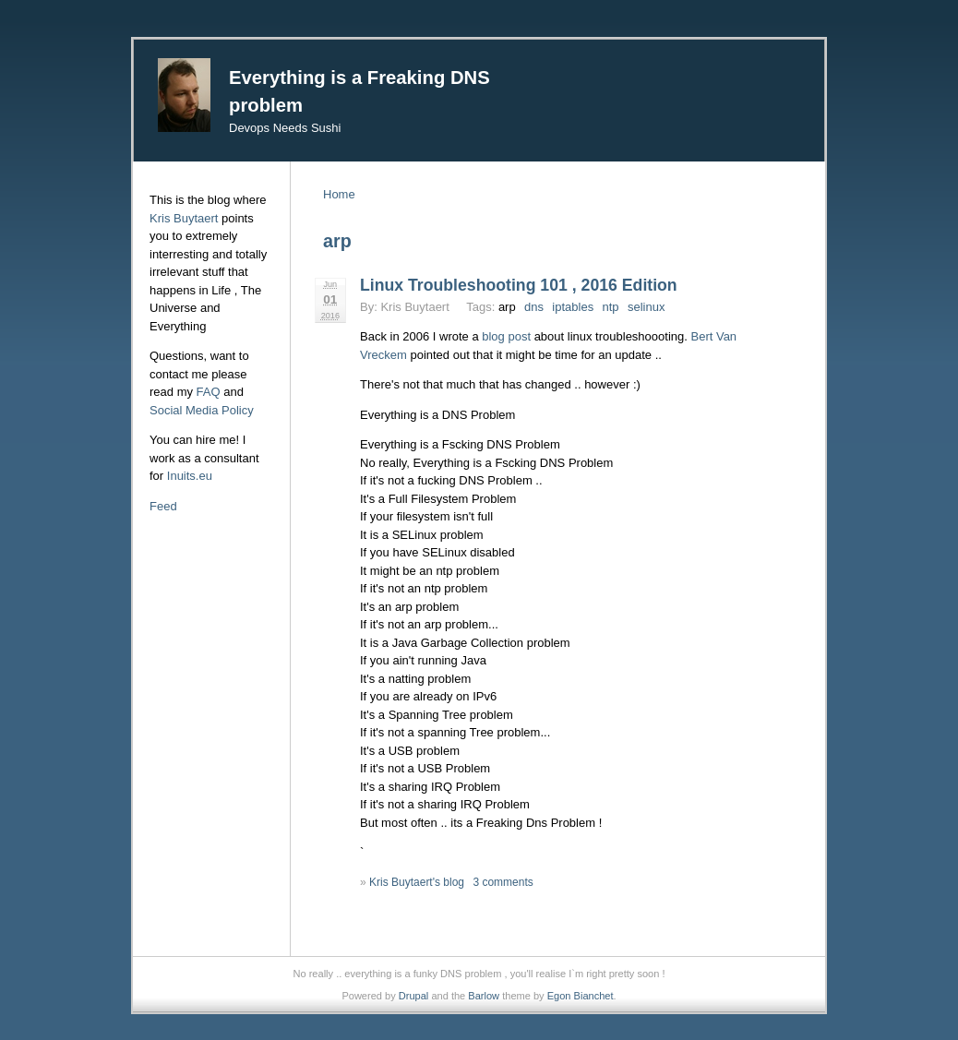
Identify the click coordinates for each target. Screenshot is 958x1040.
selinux (646, 307)
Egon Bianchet (580, 995)
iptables (572, 307)
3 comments (503, 882)
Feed (163, 506)
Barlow (483, 995)
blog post (506, 336)
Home (339, 194)
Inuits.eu (189, 476)
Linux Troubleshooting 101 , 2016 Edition (518, 285)
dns (534, 307)
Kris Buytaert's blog (416, 882)
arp (507, 307)
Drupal (414, 995)
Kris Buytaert (184, 218)
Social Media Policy (202, 410)
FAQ (209, 392)
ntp (611, 307)
